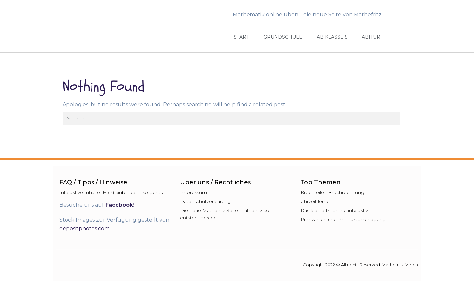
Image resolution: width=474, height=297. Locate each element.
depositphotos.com (84, 228)
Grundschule (282, 37)
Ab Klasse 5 (332, 37)
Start (241, 37)
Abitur (371, 37)
